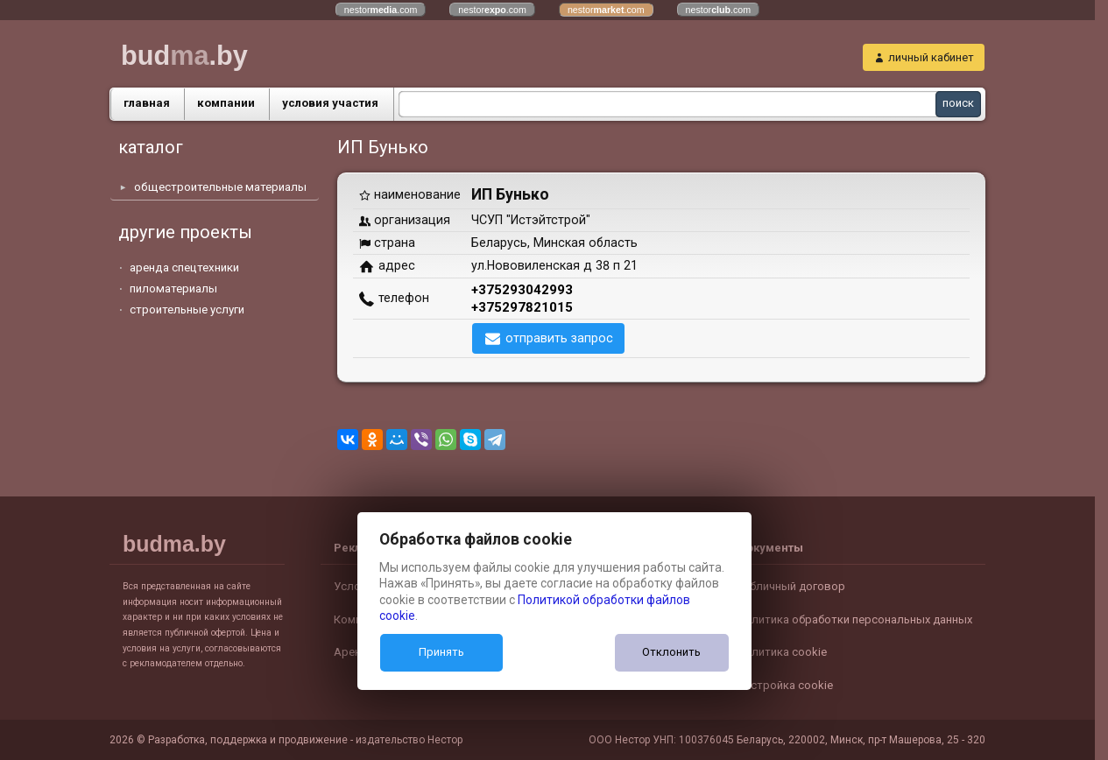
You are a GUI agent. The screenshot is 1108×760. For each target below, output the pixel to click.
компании (226, 102)
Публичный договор (791, 586)
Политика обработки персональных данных (854, 619)
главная (147, 102)
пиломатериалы (173, 288)
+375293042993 (522, 290)
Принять (441, 651)
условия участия (330, 102)
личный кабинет (931, 57)
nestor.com (381, 9)
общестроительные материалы (220, 187)
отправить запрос (559, 338)
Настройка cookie (785, 685)
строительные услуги (187, 309)
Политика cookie (782, 651)
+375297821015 (522, 307)
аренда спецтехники (184, 267)
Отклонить (671, 651)
